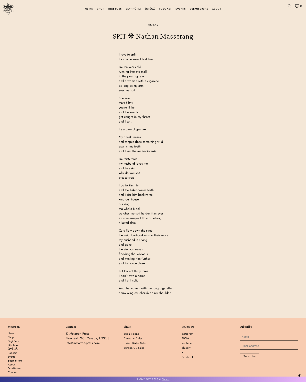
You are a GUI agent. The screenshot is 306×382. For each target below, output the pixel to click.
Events (180, 9)
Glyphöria (133, 9)
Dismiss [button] (166, 379)
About (216, 9)
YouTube (187, 343)
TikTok (185, 338)
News (89, 9)
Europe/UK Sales (134, 348)
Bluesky (186, 348)
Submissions (199, 9)
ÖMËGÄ (150, 9)
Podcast (165, 9)
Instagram (187, 334)
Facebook (187, 357)
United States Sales (135, 343)
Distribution (14, 368)
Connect (12, 372)
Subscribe (249, 356)
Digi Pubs (115, 9)
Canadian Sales (133, 338)
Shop (100, 9)
